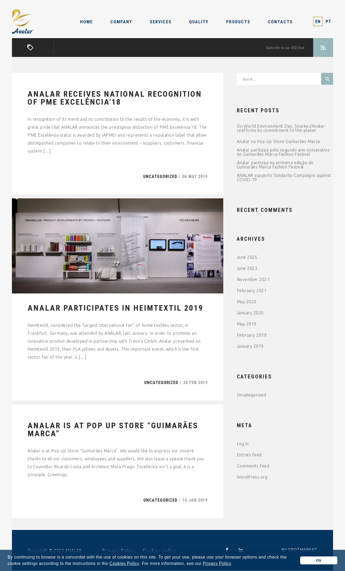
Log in (243, 444)
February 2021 (252, 291)
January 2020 (250, 313)
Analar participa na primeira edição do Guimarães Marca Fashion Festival (275, 165)
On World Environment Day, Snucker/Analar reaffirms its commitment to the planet (281, 128)
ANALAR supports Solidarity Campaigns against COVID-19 (284, 177)
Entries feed (249, 455)
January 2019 (250, 346)
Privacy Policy (217, 563)
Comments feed (253, 466)
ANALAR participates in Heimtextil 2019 (115, 309)
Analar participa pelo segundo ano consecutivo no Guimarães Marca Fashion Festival (283, 152)
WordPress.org (252, 477)
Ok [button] (318, 560)
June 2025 (247, 257)
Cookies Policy (124, 563)
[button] (234, 564)
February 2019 (252, 335)
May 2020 (246, 302)
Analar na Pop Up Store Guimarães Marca (278, 142)
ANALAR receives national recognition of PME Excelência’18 (115, 98)
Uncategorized (160, 176)
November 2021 (253, 280)
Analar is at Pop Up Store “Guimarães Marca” (113, 430)
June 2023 (247, 268)
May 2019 (246, 324)
